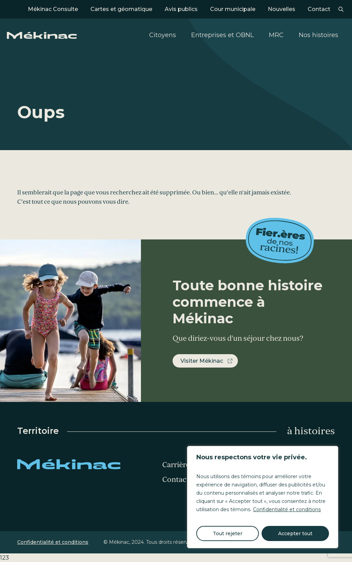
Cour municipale (232, 9)
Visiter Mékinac (201, 361)
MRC (276, 35)
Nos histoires (318, 35)
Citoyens (162, 35)
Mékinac (42, 35)
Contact (319, 9)
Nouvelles (281, 9)
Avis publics (181, 9)
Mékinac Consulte (53, 9)
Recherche (341, 9)
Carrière (176, 464)
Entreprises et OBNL (222, 35)
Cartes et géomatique (121, 9)
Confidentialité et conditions (287, 509)
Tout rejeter (227, 533)
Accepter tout (295, 533)
